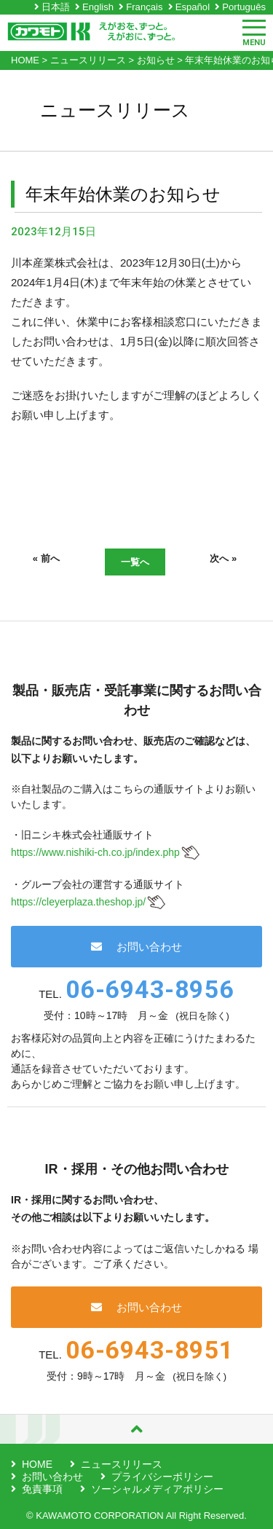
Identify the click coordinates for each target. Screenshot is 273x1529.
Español (192, 6)
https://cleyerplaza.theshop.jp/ (78, 902)
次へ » (223, 558)
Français (144, 6)
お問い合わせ (136, 946)
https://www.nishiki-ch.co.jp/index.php (95, 852)
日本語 (55, 6)
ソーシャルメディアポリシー (157, 1489)
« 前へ (46, 558)
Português (244, 6)
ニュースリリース (121, 1464)
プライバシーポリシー (162, 1476)
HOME (37, 1464)
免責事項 (42, 1489)
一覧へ (135, 562)
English (98, 6)
